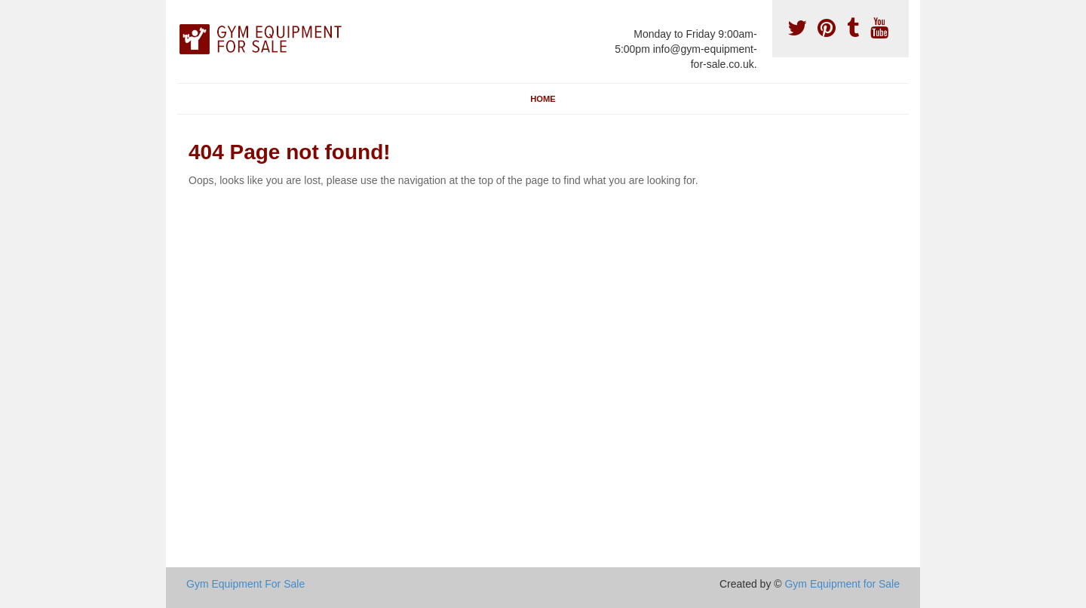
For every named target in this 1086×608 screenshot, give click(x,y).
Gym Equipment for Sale (842, 584)
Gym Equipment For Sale (245, 584)
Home (543, 98)
